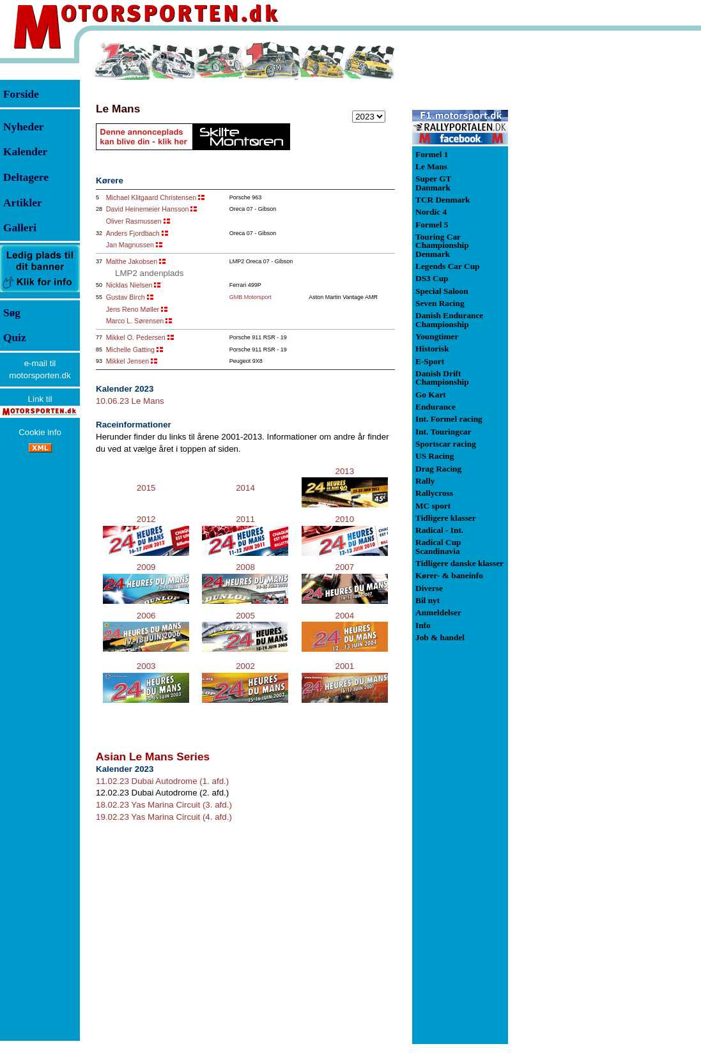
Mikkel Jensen (128, 361)
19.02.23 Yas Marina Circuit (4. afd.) (164, 817)
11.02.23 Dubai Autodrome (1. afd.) (162, 781)
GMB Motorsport (250, 297)
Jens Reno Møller (133, 309)
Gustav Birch (125, 297)
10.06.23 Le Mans (130, 401)
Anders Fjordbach (133, 233)
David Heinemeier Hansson (147, 209)
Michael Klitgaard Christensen (151, 197)
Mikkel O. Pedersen (136, 337)
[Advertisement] (575, 232)
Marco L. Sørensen (135, 321)
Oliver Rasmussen (134, 221)
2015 (146, 488)
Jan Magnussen (130, 245)
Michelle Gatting (130, 349)
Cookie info (40, 432)
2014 (245, 488)
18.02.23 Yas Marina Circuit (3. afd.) (164, 805)
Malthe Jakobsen (132, 261)
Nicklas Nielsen (129, 285)
